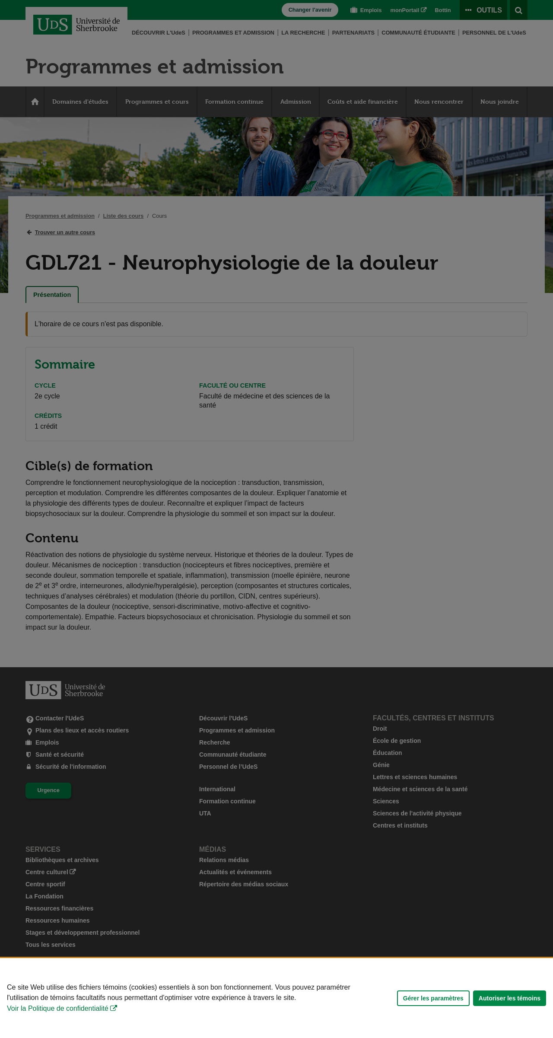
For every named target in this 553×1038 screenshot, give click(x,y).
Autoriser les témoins (509, 998)
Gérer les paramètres (433, 998)
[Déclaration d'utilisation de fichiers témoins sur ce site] (276, 998)
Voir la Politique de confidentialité (57, 1008)
